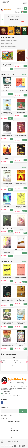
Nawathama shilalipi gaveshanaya (21, 323)
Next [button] (27, 58)
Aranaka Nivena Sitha (21, 112)
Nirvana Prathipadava (7, 90)
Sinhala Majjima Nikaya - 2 (21, 63)
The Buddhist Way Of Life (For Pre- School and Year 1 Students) (7, 64)
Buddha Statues (5, 362)
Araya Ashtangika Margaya (7, 228)
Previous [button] (1, 58)
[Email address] (10, 411)
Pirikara (16, 360)
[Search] (21, 8)
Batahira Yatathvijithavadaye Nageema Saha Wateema (20, 278)
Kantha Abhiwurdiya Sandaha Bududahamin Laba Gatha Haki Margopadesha (7, 251)
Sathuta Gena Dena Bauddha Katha (20, 136)
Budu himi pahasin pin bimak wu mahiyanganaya (20, 300)
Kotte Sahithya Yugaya (7, 277)
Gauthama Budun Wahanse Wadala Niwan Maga (21, 207)
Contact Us (5, 4)
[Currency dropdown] (25, 3)
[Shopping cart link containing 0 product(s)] (24, 12)
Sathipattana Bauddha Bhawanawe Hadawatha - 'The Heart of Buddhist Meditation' (7, 114)
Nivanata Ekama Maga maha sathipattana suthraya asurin (20, 184)
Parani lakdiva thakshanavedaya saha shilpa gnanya (7, 323)
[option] (7, 60)
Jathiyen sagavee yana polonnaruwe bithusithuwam (7, 344)
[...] (13, 389)
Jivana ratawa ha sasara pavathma (20, 229)
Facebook (2, 402)
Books (3, 360)
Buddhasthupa (21, 157)
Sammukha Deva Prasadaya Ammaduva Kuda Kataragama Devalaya (7, 300)
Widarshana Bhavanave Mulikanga (7, 158)
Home (14, 357)
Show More (24, 74)
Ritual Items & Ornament (20, 362)
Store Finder (6, 1)
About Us (5, 2)
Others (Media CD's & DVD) (7, 365)
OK (23, 411)
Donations (17, 365)
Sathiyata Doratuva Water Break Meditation (21, 91)
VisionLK (2, 443)
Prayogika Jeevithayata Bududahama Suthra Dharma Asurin (7, 185)
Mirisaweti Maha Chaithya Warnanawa (21, 344)
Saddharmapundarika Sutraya (20, 249)
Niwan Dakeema (7, 206)
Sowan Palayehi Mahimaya (7, 135)
